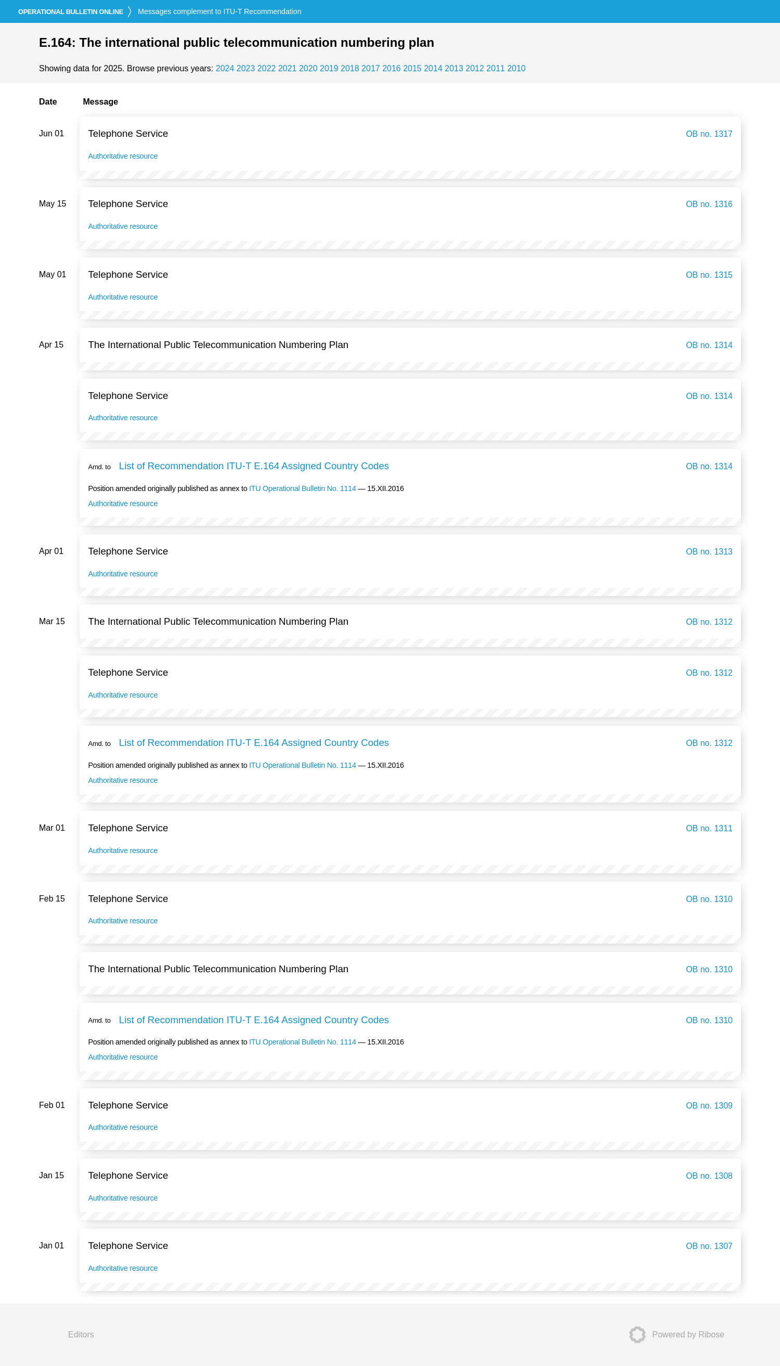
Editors (81, 1334)
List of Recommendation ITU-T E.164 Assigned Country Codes (254, 465)
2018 (350, 68)
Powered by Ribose (673, 1334)
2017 (370, 68)
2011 (495, 68)
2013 (454, 68)
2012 (474, 68)
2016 (391, 68)
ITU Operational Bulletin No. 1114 (302, 488)
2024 (225, 68)
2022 (266, 68)
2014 (433, 68)
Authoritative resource (123, 156)
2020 (308, 68)
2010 (516, 68)
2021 (287, 68)
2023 (246, 68)
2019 (329, 68)
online (70, 12)
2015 (412, 68)
